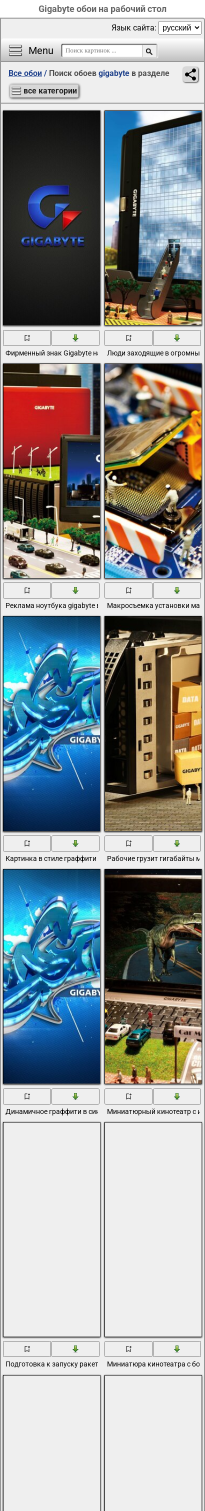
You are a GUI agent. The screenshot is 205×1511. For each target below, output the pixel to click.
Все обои (25, 73)
